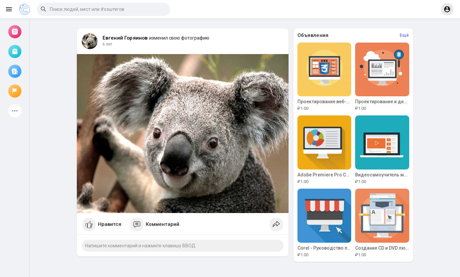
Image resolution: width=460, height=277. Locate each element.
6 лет (107, 44)
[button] (103, 9)
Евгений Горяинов (125, 38)
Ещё (404, 35)
